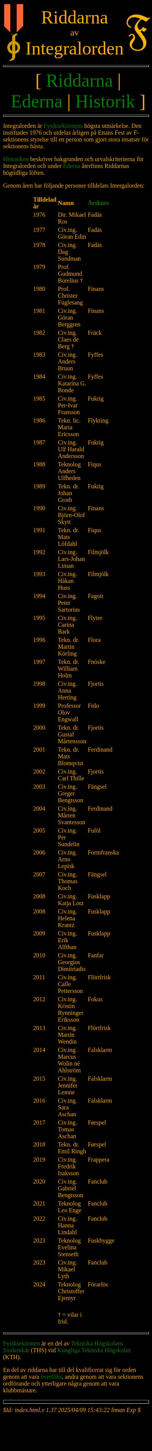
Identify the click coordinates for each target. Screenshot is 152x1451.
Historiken (16, 159)
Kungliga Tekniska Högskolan (94, 1350)
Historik (105, 101)
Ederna (36, 101)
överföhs (51, 1376)
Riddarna (79, 80)
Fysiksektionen (21, 1343)
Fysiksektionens (63, 126)
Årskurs (98, 203)
